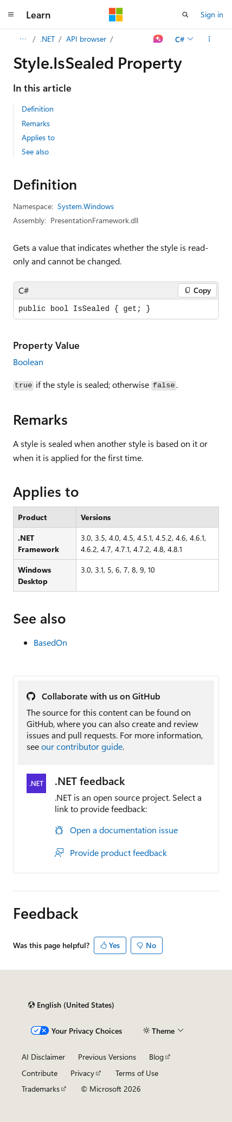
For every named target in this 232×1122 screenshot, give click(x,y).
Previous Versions (107, 1057)
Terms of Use (136, 1073)
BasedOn (50, 642)
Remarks (36, 123)
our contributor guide (82, 746)
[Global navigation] (11, 14)
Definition (38, 108)
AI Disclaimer (43, 1057)
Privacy (82, 1073)
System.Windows (85, 206)
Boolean (28, 361)
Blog (156, 1057)
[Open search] (185, 14)
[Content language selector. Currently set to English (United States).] (71, 1005)
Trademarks (41, 1089)
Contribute (39, 1073)
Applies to (38, 137)
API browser (86, 39)
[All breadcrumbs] (22, 39)
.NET (47, 39)
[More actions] (209, 39)
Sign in (212, 14)
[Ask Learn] (158, 39)
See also (35, 151)
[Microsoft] (116, 15)
